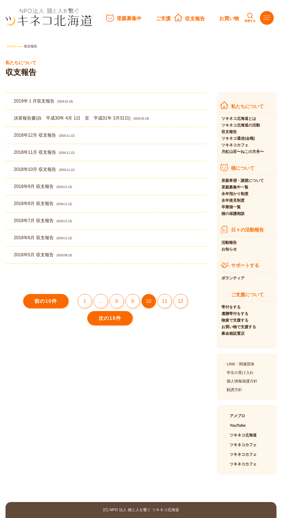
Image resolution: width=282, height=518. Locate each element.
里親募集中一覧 (234, 187)
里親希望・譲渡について (242, 180)
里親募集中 (129, 18)
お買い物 (229, 18)
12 (180, 301)
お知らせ (229, 249)
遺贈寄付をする (234, 313)
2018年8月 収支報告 (43, 203)
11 (164, 301)
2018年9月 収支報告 (43, 186)
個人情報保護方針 (242, 381)
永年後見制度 (233, 200)
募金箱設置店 (233, 333)
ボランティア (233, 278)
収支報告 (195, 18)
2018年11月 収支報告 (44, 152)
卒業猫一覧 (231, 207)
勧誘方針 (234, 389)
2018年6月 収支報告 (43, 237)
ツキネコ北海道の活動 (240, 125)
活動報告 (229, 242)
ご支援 (163, 18)
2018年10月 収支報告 (44, 169)
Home (11, 46)
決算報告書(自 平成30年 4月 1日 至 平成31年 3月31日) (81, 118)
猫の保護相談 (233, 213)
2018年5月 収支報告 (43, 254)
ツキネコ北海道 (243, 435)
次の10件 (110, 318)
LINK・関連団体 (240, 364)
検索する (250, 20)
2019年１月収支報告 (43, 101)
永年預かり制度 (234, 193)
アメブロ (237, 416)
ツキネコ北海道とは (238, 118)
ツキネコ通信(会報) (238, 138)
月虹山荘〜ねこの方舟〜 (242, 151)
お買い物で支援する (238, 327)
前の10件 (45, 301)
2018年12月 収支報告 (44, 135)
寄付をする (231, 307)
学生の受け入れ (240, 372)
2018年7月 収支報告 (43, 220)
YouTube (238, 425)
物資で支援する (234, 320)
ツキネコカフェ (234, 145)
